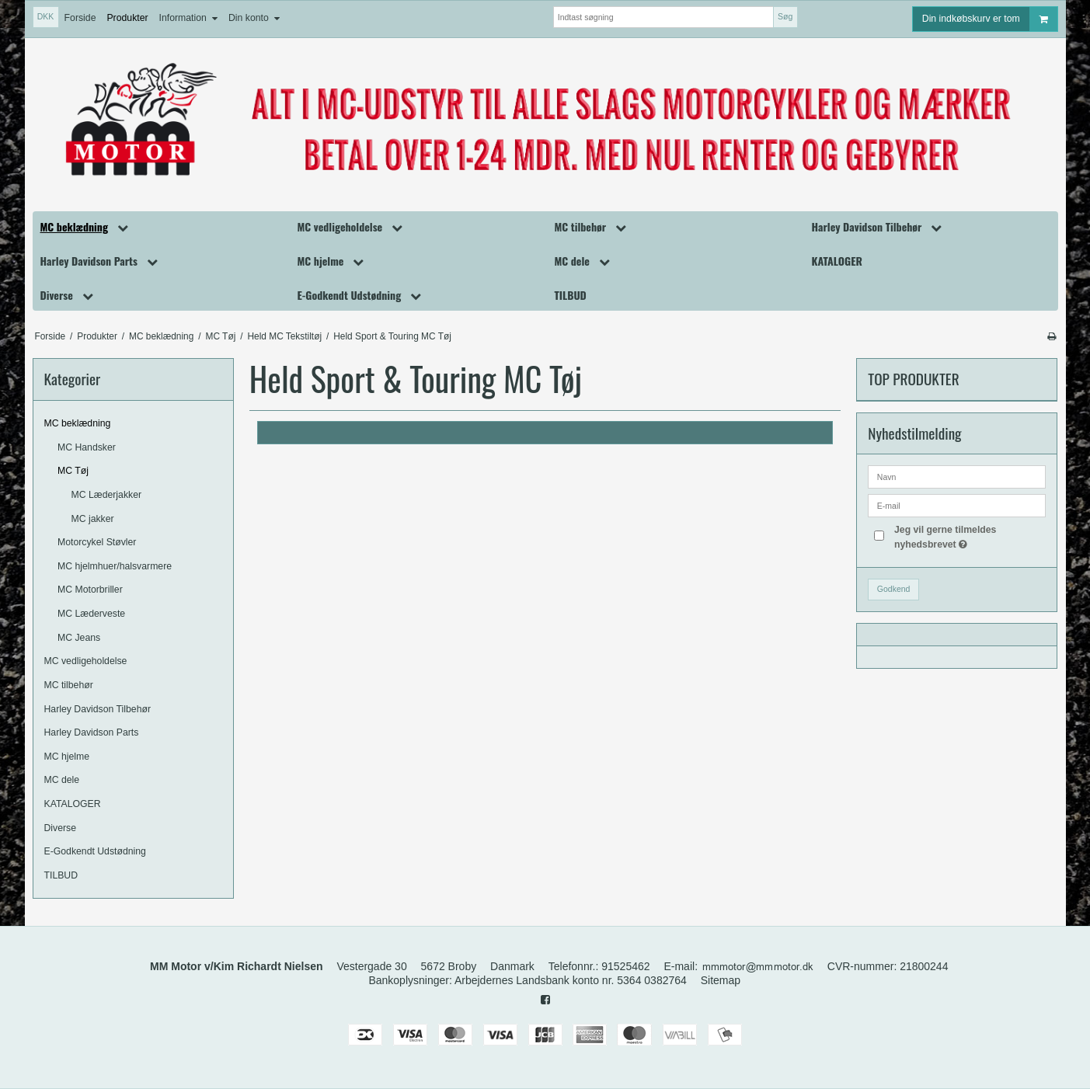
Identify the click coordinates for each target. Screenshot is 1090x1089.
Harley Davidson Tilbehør (97, 709)
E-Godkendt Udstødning (95, 851)
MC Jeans (78, 637)
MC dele (62, 779)
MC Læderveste (91, 613)
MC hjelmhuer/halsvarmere (114, 566)
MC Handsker (86, 447)
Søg (785, 16)
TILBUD (61, 875)
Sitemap (720, 980)
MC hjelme (67, 756)
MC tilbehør (68, 685)
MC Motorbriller (90, 589)
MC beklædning (77, 423)
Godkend (894, 588)
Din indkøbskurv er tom (989, 19)
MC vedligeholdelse (85, 661)
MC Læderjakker (106, 494)
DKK (45, 16)
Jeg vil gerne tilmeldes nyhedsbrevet (969, 536)
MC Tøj (73, 470)
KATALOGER (72, 803)
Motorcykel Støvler (96, 542)
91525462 (625, 966)
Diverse (60, 828)
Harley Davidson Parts (91, 732)
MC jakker (92, 518)
